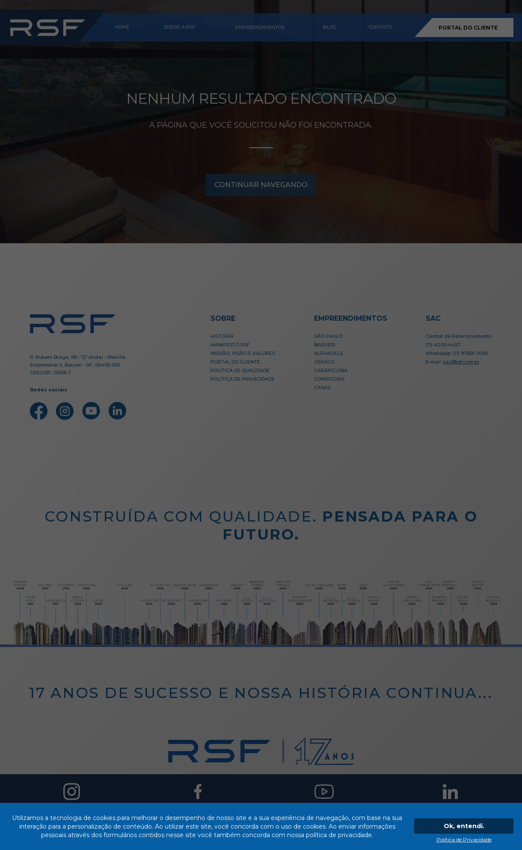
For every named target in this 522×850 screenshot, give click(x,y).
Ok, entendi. (464, 826)
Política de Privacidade (464, 839)
